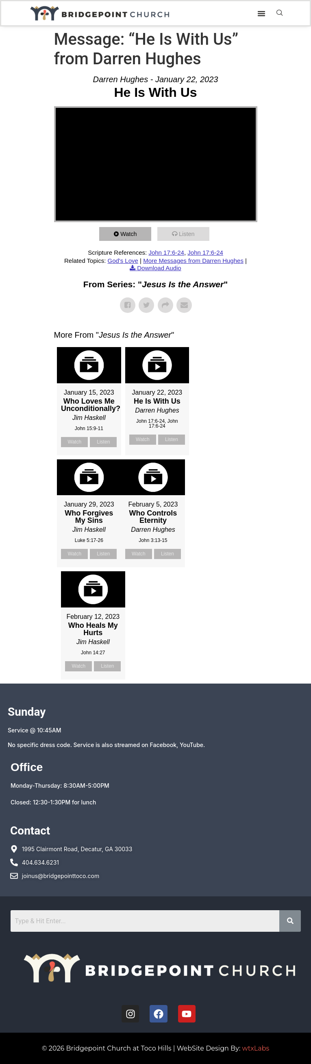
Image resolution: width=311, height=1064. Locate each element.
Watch (130, 233)
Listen (188, 233)
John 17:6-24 (166, 252)
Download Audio (159, 267)
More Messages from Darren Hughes (193, 260)
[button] (261, 13)
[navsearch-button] (279, 13)
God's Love (122, 260)
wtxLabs (256, 1048)
